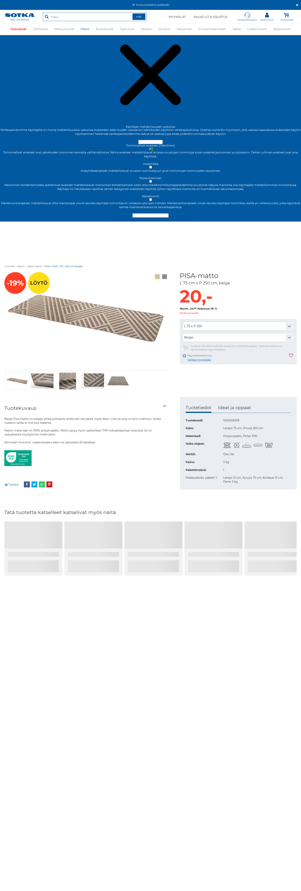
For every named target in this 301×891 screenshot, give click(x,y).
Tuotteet (9, 266)
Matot (85, 29)
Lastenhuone (257, 29)
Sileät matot (34, 266)
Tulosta (11, 484)
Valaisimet (184, 29)
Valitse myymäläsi (199, 359)
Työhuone (127, 29)
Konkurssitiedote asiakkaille (152, 4)
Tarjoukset (18, 29)
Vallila (236, 29)
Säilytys (146, 29)
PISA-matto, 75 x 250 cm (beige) (63, 266)
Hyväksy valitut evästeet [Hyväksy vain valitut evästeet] (150, 215)
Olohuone (40, 29)
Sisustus (164, 29)
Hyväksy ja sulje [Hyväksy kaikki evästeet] (150, 142)
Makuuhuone (64, 29)
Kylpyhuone (282, 29)
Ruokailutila (104, 29)
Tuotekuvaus (20, 408)
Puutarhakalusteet (212, 29)
